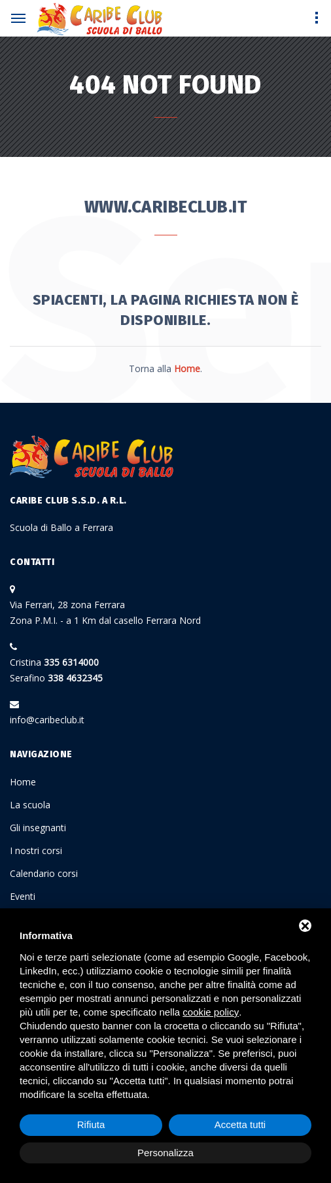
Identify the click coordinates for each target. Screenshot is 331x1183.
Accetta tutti (240, 1124)
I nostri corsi (36, 850)
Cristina (54, 662)
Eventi (22, 896)
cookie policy (211, 1012)
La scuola (30, 804)
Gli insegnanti (38, 827)
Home (23, 782)
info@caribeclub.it (47, 719)
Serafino (56, 678)
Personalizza (165, 1152)
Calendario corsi (44, 873)
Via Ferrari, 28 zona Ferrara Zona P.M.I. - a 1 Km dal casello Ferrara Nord (105, 612)
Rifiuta (91, 1124)
